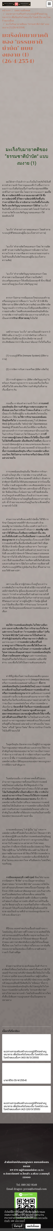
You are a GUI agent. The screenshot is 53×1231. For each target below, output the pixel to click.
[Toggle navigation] (49, 4)
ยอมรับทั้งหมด (33, 1226)
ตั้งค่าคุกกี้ (18, 1226)
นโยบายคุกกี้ (20, 1220)
